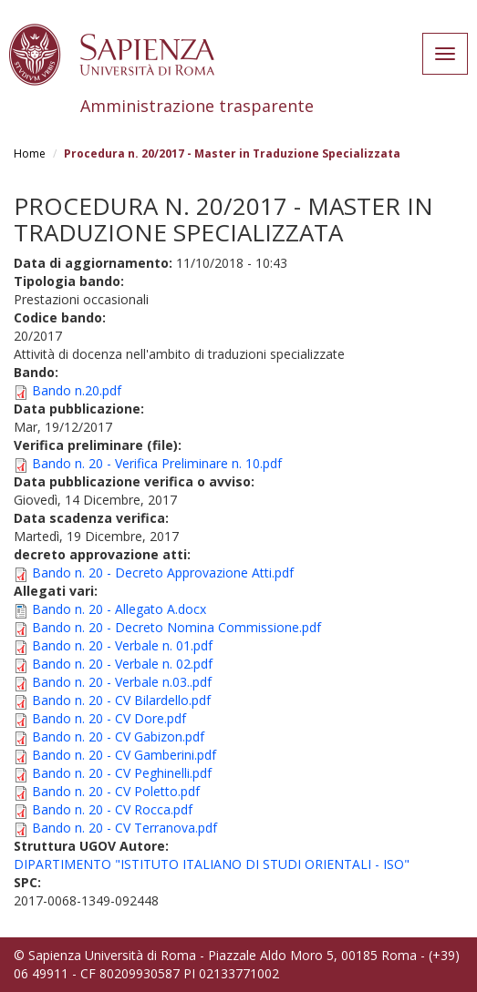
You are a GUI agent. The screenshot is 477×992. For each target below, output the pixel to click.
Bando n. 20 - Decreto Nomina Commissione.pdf (176, 627)
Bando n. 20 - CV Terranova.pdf (124, 827)
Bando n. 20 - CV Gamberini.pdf (124, 754)
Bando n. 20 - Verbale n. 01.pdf (122, 645)
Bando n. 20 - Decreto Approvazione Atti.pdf (163, 572)
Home (30, 153)
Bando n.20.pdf (76, 390)
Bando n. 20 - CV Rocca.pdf (112, 809)
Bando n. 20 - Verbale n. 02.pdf (122, 663)
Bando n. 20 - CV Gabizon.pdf (118, 736)
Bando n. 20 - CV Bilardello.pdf (121, 700)
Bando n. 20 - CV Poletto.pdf (116, 791)
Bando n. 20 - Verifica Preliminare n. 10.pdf (157, 463)
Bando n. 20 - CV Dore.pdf (109, 718)
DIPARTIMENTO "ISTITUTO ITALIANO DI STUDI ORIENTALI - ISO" (212, 864)
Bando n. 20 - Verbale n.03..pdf (122, 681)
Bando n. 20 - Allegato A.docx (119, 609)
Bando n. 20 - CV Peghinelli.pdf (122, 773)
